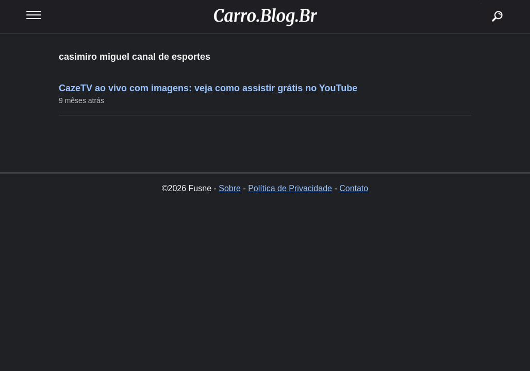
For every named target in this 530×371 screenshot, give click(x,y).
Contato (353, 188)
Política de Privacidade (290, 188)
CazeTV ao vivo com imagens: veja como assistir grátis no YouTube (208, 88)
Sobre (230, 188)
